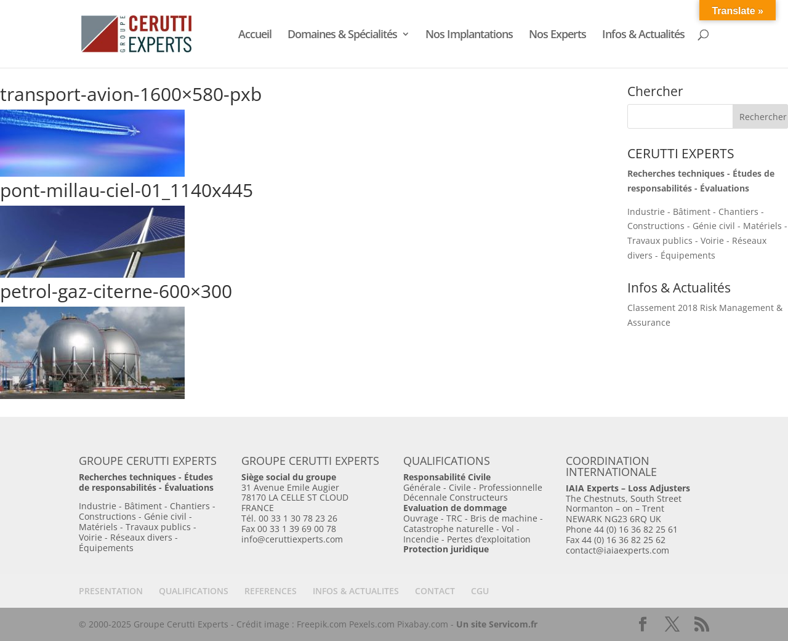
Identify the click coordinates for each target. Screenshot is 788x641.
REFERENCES (270, 591)
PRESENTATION (111, 591)
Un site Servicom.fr (496, 624)
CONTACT (435, 591)
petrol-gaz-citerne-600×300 (116, 291)
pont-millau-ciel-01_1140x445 (126, 190)
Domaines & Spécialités (342, 35)
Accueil (254, 35)
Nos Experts (557, 35)
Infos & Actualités (643, 35)
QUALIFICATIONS (193, 591)
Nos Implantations (469, 35)
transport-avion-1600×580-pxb (131, 94)
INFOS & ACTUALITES (356, 591)
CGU (480, 591)
